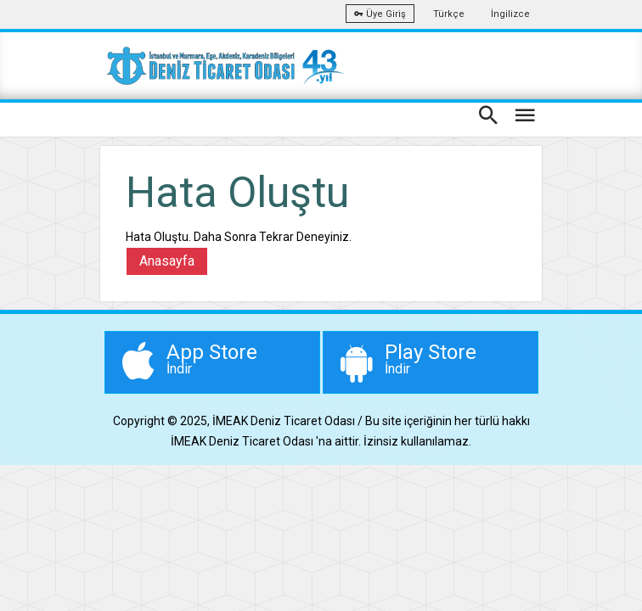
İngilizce (510, 14)
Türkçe (449, 14)
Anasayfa (166, 261)
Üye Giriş (380, 14)
